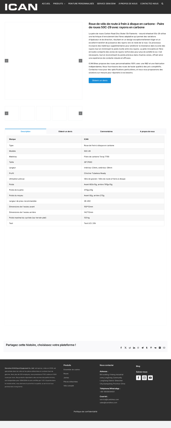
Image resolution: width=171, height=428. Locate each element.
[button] (162, 3)
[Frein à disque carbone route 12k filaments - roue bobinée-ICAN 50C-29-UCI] (43, 60)
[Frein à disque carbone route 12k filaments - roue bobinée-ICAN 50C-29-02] (59, 113)
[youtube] (150, 377)
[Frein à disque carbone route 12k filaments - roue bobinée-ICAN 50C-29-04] (28, 113)
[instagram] (144, 377)
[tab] (25, 131)
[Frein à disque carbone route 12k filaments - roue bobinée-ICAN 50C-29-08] (12, 113)
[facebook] (138, 377)
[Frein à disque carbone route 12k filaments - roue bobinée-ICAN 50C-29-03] (43, 113)
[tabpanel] (85, 229)
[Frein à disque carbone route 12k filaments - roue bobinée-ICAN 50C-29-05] (75, 113)
